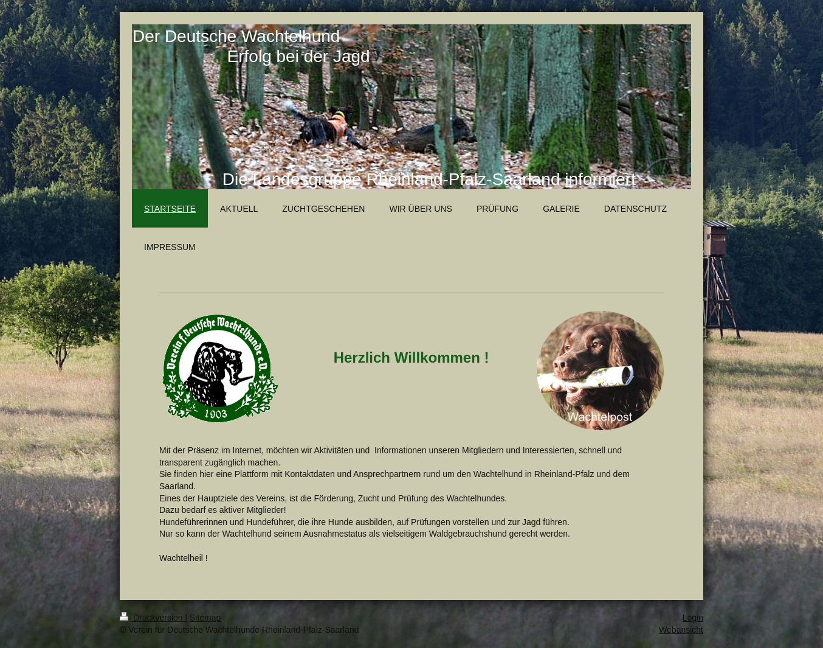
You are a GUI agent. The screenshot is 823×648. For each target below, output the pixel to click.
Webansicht (681, 630)
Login (693, 617)
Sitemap (205, 617)
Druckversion (152, 617)
